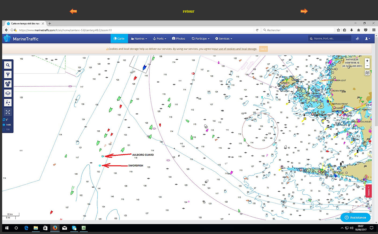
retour (188, 11)
